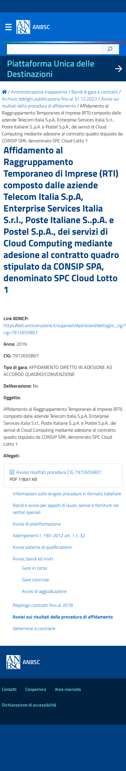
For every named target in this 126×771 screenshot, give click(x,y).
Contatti (9, 689)
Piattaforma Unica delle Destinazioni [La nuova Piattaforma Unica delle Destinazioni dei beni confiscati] (50, 68)
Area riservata (68, 689)
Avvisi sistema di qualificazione (42, 547)
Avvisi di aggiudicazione (44, 591)
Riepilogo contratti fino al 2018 (43, 605)
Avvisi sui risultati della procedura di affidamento (63, 616)
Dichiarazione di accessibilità (29, 705)
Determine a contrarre (34, 628)
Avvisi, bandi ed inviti (33, 558)
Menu (8, 28)
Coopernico (35, 689)
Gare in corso (34, 567)
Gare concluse (35, 579)
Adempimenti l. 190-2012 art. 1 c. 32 (49, 535)
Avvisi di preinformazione (37, 523)
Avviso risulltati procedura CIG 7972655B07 (55, 472)
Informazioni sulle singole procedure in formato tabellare (67, 493)
